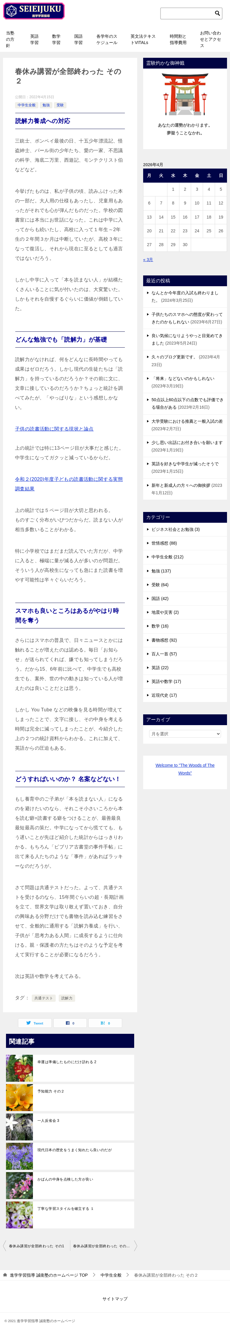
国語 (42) (160, 598)
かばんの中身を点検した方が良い (65, 1179)
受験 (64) (160, 584)
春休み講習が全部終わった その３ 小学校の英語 (105, 1246)
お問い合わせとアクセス (210, 39)
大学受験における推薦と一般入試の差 (187, 421)
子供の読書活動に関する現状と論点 (54, 428)
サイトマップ (115, 1298)
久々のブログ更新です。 (175, 356)
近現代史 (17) (164, 695)
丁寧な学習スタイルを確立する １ (65, 1209)
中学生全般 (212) (168, 556)
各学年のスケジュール (106, 39)
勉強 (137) (161, 571)
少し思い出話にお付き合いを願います (187, 442)
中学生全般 (27, 105)
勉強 (46, 105)
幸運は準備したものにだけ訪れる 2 (66, 1062)
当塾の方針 (10, 39)
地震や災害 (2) (165, 612)
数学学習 (56, 39)
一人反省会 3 (48, 1121)
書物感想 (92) (164, 640)
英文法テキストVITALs (143, 39)
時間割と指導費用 (178, 39)
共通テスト (43, 998)
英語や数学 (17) (166, 681)
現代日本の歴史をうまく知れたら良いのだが (74, 1150)
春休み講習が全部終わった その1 (36, 1246)
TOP (49, 1275)
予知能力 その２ (51, 1091)
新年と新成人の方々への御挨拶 (181, 485)
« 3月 (148, 259)
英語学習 (34, 39)
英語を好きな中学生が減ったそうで (185, 463)
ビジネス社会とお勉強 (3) (176, 529)
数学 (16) (160, 626)
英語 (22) (160, 667)
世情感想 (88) (164, 543)
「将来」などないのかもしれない (183, 378)
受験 (60, 105)
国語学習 (78, 39)
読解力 (66, 998)
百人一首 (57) (164, 653)
